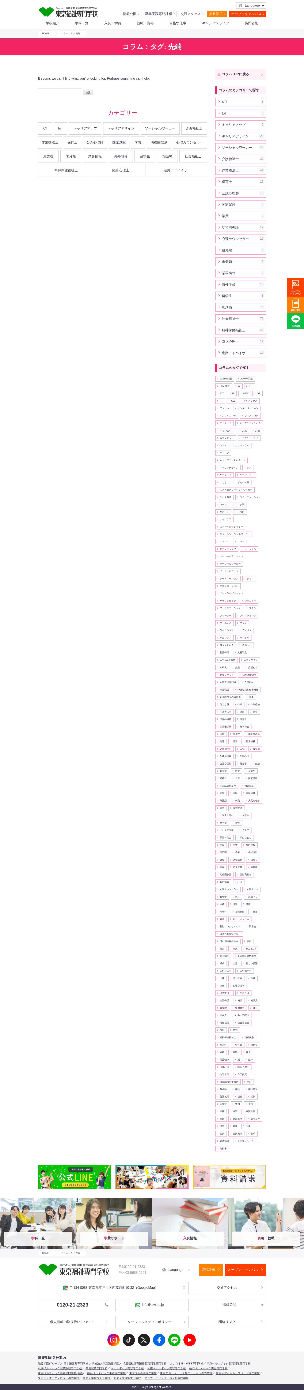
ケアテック (225, 475)
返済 (235, 1111)
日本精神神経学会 (229, 941)
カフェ (223, 445)
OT (258, 393)
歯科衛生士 (245, 971)
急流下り (253, 896)
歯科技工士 (225, 971)
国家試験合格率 (228, 785)
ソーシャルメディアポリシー (149, 1322)
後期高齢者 (245, 874)
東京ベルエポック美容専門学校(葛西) (61, 1373)
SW (233, 401)
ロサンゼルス (227, 645)
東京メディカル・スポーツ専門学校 (238, 1373)
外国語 (223, 800)
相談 (240, 1000)
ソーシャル (250, 549)
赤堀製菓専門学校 (96, 1368)
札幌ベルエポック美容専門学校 (166, 1368)
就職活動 (237, 859)
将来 (237, 852)
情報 (235, 904)
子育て (245, 830)
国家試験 (119, 142)
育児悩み (224, 1059)
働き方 (236, 734)
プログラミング (248, 615)
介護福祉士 (194, 128)
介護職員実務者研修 (230, 697)
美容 (235, 1052)
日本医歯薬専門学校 (76, 1363)
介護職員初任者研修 (248, 689)
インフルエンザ (228, 415)
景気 (222, 948)
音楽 (222, 1133)
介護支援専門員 (228, 682)
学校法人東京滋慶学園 (105, 1363)
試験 (253, 1096)
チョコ (250, 578)
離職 (235, 1126)
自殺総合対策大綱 (229, 1081)
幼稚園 (254, 867)
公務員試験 (225, 756)
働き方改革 (254, 734)
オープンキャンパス (246, 14)
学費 (138, 142)
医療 (237, 771)
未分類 (71, 156)
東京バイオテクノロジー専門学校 (58, 1378)
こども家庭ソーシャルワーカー (236, 489)
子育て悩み (225, 837)
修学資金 (244, 726)
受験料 (223, 778)
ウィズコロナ (251, 415)
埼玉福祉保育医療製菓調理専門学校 (145, 1363)
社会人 (223, 1015)
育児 (248, 1052)
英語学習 (253, 1089)
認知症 (223, 1104)
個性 (222, 734)
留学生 (145, 156)
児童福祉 (250, 741)
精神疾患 (249, 1037)
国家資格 (249, 785)
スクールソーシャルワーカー (235, 534)
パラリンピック (228, 600)
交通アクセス (190, 14)
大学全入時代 (227, 815)
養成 (253, 1133)
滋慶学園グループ (49, 1363)
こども (223, 482)
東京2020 (251, 948)
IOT (222, 393)
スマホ (241, 541)
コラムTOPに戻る (235, 74)
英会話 (223, 1089)
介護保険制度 (249, 675)
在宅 (222, 793)
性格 (222, 904)
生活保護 (224, 1000)
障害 (222, 1126)
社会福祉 (224, 1022)
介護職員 (224, 689)
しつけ (241, 512)
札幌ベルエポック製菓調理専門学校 (60, 1368)
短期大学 (239, 1008)
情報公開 (130, 14)
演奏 (222, 985)
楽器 (235, 963)
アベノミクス (250, 401)
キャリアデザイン (120, 128)
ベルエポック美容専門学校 (127, 1368)
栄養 (222, 963)
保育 (255, 712)
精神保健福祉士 (66, 170)
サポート (224, 512)
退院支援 (250, 1111)
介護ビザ (253, 667)
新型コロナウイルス (230, 926)
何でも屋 (224, 704)
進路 (222, 1118)
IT (233, 393)
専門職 (223, 852)
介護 (237, 667)
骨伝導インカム (246, 1141)
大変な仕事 (254, 800)
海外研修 (121, 156)
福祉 (222, 1030)
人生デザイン (251, 660)
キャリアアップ (85, 128)
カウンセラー (227, 438)
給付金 (254, 1045)
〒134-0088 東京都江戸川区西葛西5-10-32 (110, 1287)
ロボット (246, 645)
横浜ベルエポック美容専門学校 (106, 1373)
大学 (222, 808)
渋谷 (253, 978)
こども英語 (225, 497)
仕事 (251, 697)
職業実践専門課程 (158, 14)
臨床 (250, 1059)
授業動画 (239, 911)
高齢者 (223, 1148)
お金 (257, 430)
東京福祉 (224, 956)
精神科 (223, 1045)
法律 (222, 978)
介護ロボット (227, 675)
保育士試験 (225, 726)
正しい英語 (252, 963)
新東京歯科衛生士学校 (127, 1378)
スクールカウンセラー (231, 526)
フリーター (225, 615)
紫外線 (238, 1045)
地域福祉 (250, 793)
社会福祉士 (193, 156)
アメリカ (224, 408)
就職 (222, 859)
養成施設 (224, 1141)
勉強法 (223, 771)
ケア (249, 467)
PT (221, 401)
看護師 (223, 1008)
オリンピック (227, 430)
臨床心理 (224, 1067)
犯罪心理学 (238, 985)
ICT (45, 128)
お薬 (244, 430)
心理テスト (252, 889)
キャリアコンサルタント (232, 460)
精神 (235, 1030)
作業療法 (255, 704)
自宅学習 (224, 1074)
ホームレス (225, 623)
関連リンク (226, 1322)
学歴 (222, 845)
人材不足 (242, 652)
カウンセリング (250, 438)
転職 (222, 1111)
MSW (245, 393)
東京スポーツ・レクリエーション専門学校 (186, 1373)
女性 (237, 822)
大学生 (245, 815)
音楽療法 (237, 1133)
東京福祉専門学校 (247, 956)
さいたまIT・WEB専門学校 (186, 1363)
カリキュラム (242, 445)
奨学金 (223, 822)
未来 (235, 948)
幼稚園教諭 (159, 142)
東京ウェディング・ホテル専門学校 (167, 1378)
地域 (235, 793)
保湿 (242, 712)
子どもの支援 (227, 830)
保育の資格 (225, 719)
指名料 (223, 911)
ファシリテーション (230, 608)
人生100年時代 (227, 660)
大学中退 (237, 808)
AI (239, 386)
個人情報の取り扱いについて (72, 1322)
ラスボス (246, 630)
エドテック (225, 423)
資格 (250, 1104)
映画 (249, 941)
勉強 (257, 763)
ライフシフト (227, 630)
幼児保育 (237, 867)
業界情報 (95, 156)
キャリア (224, 453)
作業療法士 (50, 142)
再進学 (243, 763)
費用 (237, 1104)
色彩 (249, 1081)
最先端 (48, 156)
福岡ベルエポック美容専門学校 (208, 1368)
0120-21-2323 (82, 1305)
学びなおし (245, 837)
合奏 (237, 778)
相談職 (167, 156)
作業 (240, 704)
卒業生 (251, 771)
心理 (240, 882)
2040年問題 (246, 378)
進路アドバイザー (177, 170)
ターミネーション (229, 578)
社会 (255, 1008)
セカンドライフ (228, 549)
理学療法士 (225, 993)
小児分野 (253, 852)
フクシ (252, 608)
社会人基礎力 (242, 1015)
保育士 (72, 142)
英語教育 (224, 1096)
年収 (222, 867)
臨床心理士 (120, 170)
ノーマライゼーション (231, 593)
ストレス (224, 541)
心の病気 (224, 882)
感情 (248, 904)
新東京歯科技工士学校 (96, 1378)
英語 (237, 1089)
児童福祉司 (225, 749)
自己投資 (242, 1074)
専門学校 (250, 845)
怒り (237, 896)
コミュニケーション (250, 497)
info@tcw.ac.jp (149, 1305)
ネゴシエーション (229, 586)
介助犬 (223, 667)
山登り (254, 859)
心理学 (223, 896)
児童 (235, 741)
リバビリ (244, 637)
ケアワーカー (247, 475)
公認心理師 (95, 142)
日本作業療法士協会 (230, 934)
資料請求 (216, 14)
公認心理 (244, 756)
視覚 (240, 1096)
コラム (223, 504)
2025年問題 (226, 378)
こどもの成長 (242, 482)
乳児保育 (224, 652)
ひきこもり (250, 600)
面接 (248, 1126)
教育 (222, 919)
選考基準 (255, 1118)
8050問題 (225, 386)
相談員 (254, 1000)
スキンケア (225, 519)
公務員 (256, 749)
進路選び (237, 1118)
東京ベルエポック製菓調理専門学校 (229, 1363)
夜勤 (237, 800)
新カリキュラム (241, 919)
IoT (60, 128)
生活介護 (244, 993)
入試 (242, 749)
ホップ (243, 623)
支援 (255, 911)
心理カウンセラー (189, 142)
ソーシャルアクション (231, 556)
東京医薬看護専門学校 (143, 1373)
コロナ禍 (239, 504)
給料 (222, 1052)
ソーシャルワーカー (160, 128)
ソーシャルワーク (229, 571)
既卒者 (252, 926)
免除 (222, 741)
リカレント (225, 637)
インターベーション (248, 408)
